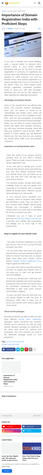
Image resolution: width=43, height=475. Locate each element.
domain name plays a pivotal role (27, 218)
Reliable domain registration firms (27, 261)
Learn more (6, 466)
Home (4, 11)
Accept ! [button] (7, 471)
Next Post (36, 416)
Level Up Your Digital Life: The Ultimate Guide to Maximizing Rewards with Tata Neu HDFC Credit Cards (11, 460)
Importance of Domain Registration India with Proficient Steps (10, 379)
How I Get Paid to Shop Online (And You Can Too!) (31, 458)
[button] (2, 3)
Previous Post (7, 416)
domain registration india (10, 344)
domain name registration (16, 11)
